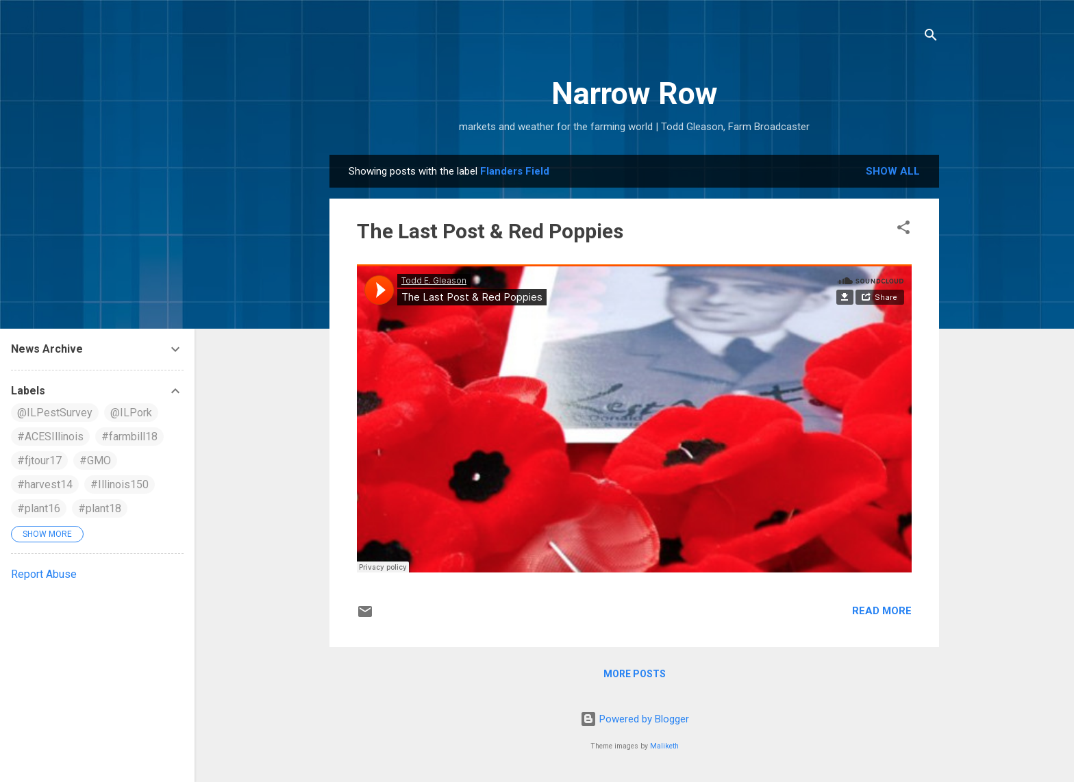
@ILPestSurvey (54, 412)
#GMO (95, 460)
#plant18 (99, 508)
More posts (634, 673)
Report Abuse (44, 574)
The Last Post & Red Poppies (490, 231)
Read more (882, 611)
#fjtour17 (39, 460)
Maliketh (664, 746)
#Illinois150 (119, 484)
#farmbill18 (129, 436)
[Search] (931, 37)
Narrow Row (634, 93)
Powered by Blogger (634, 719)
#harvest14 (45, 484)
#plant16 (38, 508)
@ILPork (131, 412)
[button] (903, 229)
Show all (893, 171)
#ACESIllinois (50, 436)
